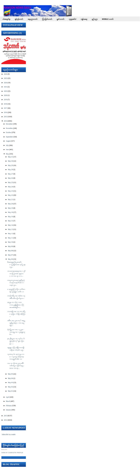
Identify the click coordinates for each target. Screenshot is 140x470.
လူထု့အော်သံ (72, 19)
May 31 (10, 157)
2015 (5, 117)
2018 (5, 104)
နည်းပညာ (95, 19)
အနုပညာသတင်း (33, 19)
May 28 (10, 170)
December (9, 124)
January (8, 410)
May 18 (10, 212)
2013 (5, 416)
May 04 (10, 378)
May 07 (10, 255)
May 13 (10, 229)
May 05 (10, 374)
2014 (5, 121)
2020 (5, 95)
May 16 (10, 217)
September (9, 137)
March (8, 401)
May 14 (10, 225)
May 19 (10, 208)
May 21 (10, 199)
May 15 (10, 221)
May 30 (10, 161)
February (9, 406)
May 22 (10, 195)
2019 (5, 100)
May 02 (10, 387)
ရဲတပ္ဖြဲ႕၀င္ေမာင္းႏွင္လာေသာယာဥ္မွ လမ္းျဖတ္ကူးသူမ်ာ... (16, 332)
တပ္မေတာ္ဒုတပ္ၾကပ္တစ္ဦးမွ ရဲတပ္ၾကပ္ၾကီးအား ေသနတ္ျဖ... (15, 282)
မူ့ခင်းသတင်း (60, 19)
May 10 (10, 242)
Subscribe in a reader (9, 434)
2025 (5, 78)
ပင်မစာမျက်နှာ (6, 19)
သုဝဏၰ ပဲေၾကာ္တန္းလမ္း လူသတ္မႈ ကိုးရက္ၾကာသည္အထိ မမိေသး (15, 356)
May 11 (10, 238)
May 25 (10, 182)
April (7, 397)
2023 (5, 87)
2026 (5, 74)
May (7, 154)
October (8, 132)
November (9, 128)
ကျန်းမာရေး (84, 19)
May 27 (10, 174)
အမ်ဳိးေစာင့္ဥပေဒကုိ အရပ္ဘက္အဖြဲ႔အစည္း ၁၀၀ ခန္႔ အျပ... (16, 323)
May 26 (10, 178)
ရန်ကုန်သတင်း (19, 19)
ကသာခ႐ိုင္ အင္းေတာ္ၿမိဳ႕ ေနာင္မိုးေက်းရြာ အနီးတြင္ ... (16, 314)
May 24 (10, 187)
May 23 (10, 191)
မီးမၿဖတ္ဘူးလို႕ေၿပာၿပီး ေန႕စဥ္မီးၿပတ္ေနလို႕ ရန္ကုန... (16, 264)
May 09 (10, 246)
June (7, 150)
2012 (5, 420)
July (7, 145)
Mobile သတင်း (108, 19)
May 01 (10, 391)
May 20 (10, 204)
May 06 (10, 259)
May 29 (10, 165)
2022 (5, 91)
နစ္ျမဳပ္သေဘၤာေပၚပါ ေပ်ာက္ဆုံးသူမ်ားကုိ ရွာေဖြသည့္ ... (16, 341)
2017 (5, 108)
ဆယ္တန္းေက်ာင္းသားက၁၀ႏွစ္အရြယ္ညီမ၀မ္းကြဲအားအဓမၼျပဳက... (15, 304)
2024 (5, 83)
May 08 (10, 251)
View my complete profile (12, 452)
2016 (5, 112)
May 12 (10, 234)
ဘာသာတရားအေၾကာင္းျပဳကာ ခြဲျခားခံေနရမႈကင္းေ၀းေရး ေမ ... (16, 273)
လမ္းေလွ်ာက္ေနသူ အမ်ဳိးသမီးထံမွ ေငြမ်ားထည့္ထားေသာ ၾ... (15, 365)
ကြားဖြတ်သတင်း (47, 19)
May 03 (10, 382)
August (8, 141)
